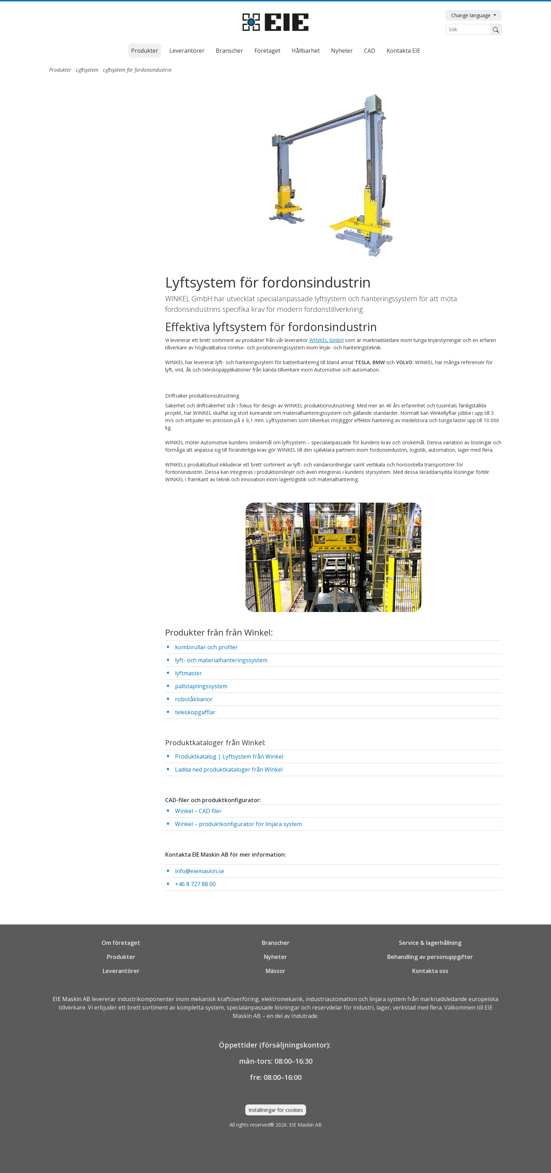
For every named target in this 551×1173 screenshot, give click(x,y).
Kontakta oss (430, 971)
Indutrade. (304, 1016)
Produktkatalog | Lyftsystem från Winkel (229, 756)
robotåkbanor (194, 699)
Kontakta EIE (403, 50)
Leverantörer (187, 50)
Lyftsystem (87, 69)
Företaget (267, 50)
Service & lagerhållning (430, 943)
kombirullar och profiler (206, 647)
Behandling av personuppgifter (430, 957)
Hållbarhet (306, 50)
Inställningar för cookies (275, 1110)
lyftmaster (188, 673)
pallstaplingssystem (201, 686)
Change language (471, 15)
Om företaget (121, 943)
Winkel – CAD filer (198, 811)
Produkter (144, 50)
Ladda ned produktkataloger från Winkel (229, 769)
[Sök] (468, 29)
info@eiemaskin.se (199, 871)
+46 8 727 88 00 (195, 884)
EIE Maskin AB (71, 999)
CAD (369, 50)
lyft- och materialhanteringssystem (221, 660)
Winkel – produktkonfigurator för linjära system (238, 824)
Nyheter (342, 50)
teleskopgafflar (195, 712)
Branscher (229, 50)
